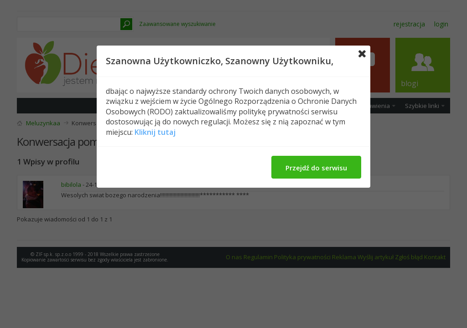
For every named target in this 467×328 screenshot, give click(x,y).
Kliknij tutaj (155, 132)
